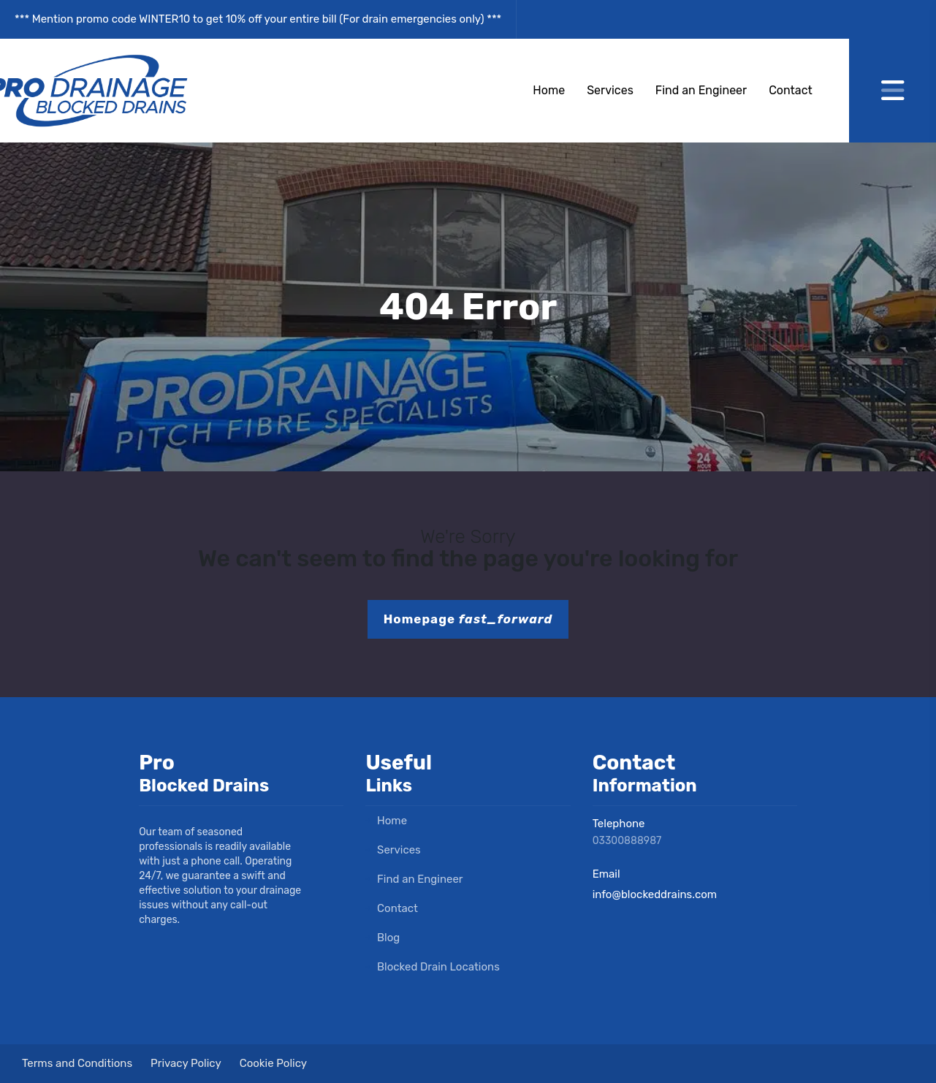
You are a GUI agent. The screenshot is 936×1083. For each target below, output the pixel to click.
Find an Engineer (701, 90)
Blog (382, 937)
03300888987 (627, 841)
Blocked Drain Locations (432, 966)
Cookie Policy (273, 1063)
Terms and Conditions (77, 1063)
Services (610, 90)
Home (549, 90)
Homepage (468, 619)
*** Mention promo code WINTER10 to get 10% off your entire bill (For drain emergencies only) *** (258, 19)
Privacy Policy (186, 1063)
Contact (791, 90)
